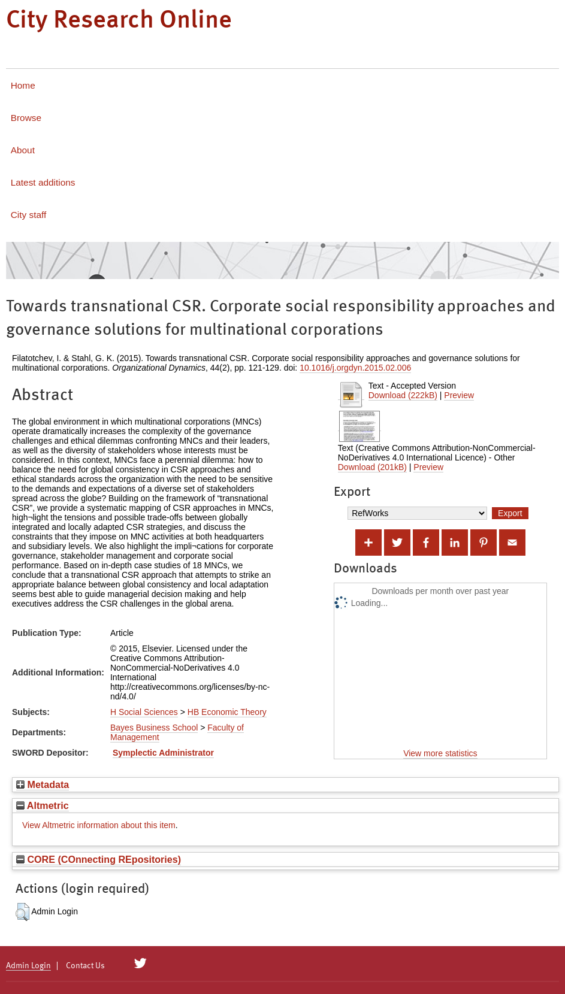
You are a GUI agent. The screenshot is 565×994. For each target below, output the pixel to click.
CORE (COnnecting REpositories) (98, 859)
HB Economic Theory (227, 712)
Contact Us (85, 966)
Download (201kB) (372, 467)
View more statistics (440, 753)
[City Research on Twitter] (140, 963)
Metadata (42, 784)
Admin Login (28, 966)
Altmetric (42, 805)
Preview (459, 395)
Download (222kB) (402, 395)
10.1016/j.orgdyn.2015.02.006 (355, 367)
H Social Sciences (144, 712)
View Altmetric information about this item (99, 825)
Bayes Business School (154, 727)
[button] (22, 912)
